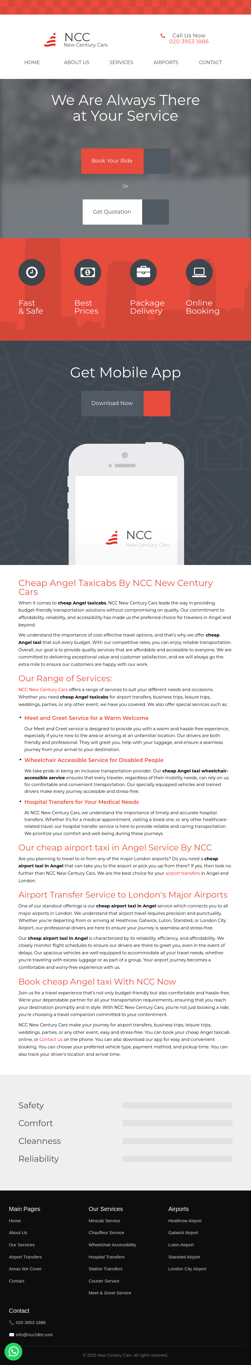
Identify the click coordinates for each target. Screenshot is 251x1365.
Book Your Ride (111, 161)
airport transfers (182, 873)
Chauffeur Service (106, 1232)
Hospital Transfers (107, 1256)
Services (121, 62)
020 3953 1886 (189, 41)
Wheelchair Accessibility (112, 1244)
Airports (165, 62)
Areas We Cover (25, 1268)
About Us (76, 62)
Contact (210, 62)
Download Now (112, 403)
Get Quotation (112, 212)
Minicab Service (104, 1220)
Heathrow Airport (185, 1220)
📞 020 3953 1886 (27, 1322)
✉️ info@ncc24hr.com (31, 1334)
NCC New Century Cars (43, 689)
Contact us (51, 1039)
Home (32, 62)
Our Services (22, 1244)
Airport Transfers (25, 1256)
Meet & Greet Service (110, 1292)
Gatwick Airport (183, 1232)
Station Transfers (105, 1268)
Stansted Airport (184, 1256)
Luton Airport (181, 1244)
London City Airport (187, 1268)
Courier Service (104, 1280)
